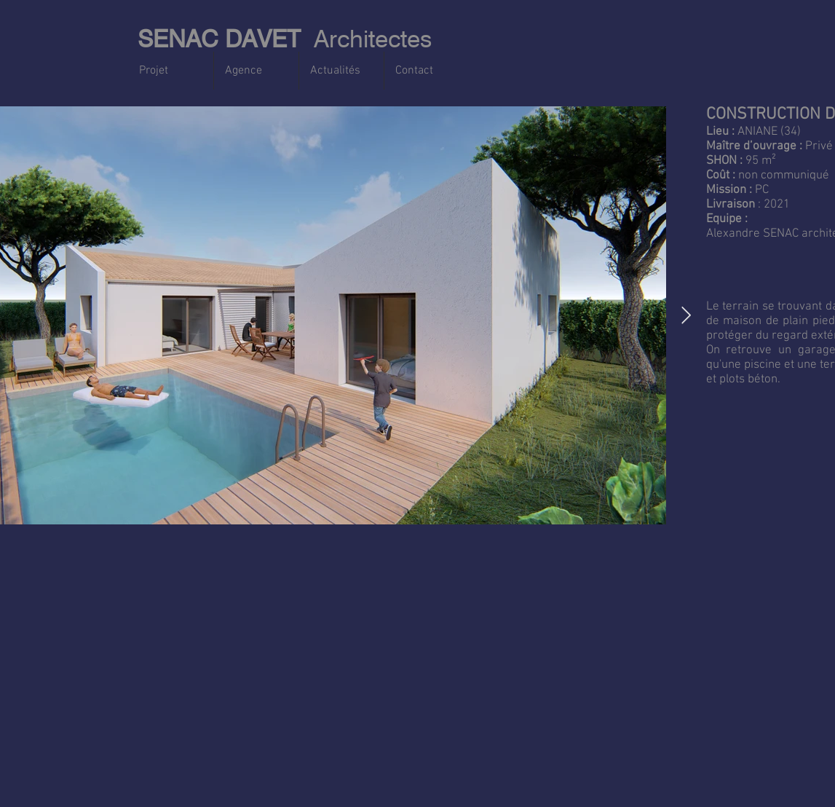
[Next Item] (686, 315)
